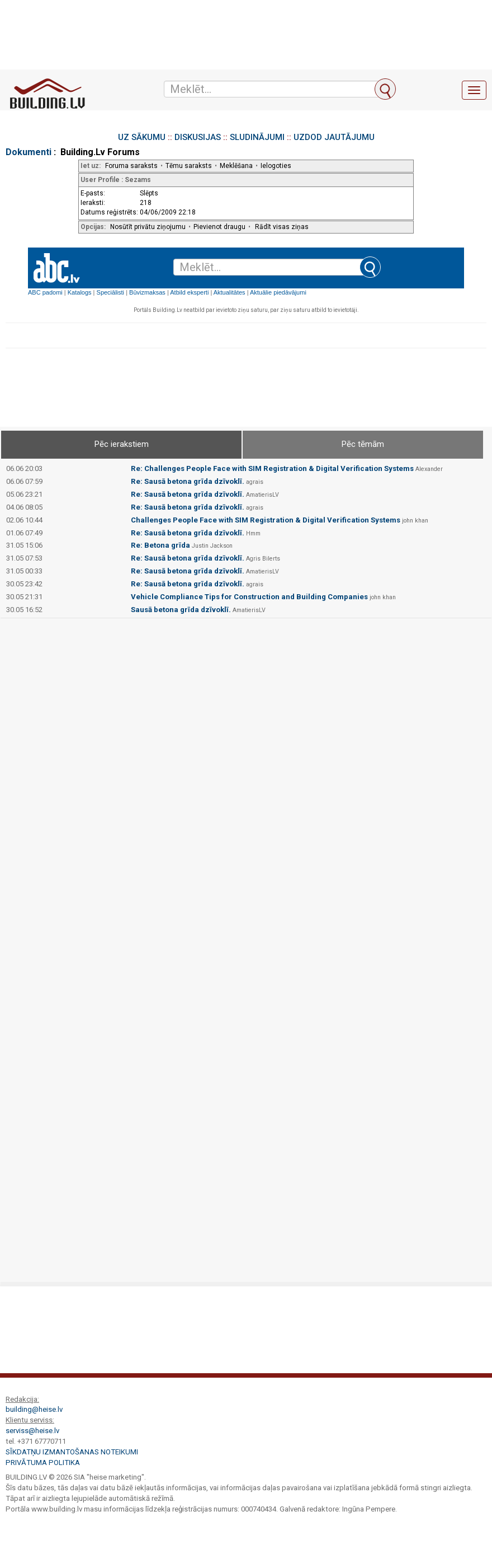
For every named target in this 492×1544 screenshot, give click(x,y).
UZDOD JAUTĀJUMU (334, 137)
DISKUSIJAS (197, 137)
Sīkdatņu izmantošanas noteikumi (72, 1452)
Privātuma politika (43, 1462)
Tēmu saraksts (188, 166)
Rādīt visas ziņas (282, 227)
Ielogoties (276, 166)
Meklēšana (236, 166)
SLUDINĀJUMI (257, 137)
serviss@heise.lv (32, 1430)
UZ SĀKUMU (141, 137)
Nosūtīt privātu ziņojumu (148, 227)
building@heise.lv (34, 1409)
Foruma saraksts (131, 166)
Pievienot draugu (219, 227)
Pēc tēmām (363, 444)
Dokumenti (28, 152)
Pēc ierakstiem (121, 444)
